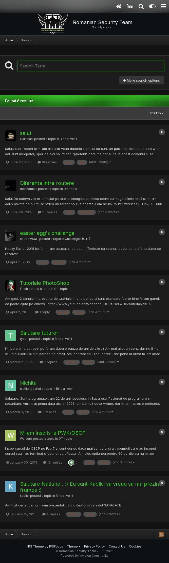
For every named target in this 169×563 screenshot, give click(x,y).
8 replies (47, 412)
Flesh (24, 289)
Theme (73, 546)
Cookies (135, 546)
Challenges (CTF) (77, 239)
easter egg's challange (47, 233)
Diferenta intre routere (47, 183)
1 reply (42, 312)
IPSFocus (56, 546)
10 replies (47, 162)
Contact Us (117, 546)
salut (25, 133)
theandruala (28, 189)
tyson (24, 339)
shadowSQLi (29, 239)
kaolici (24, 496)
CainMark (26, 139)
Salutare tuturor (39, 333)
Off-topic (70, 189)
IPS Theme (35, 546)
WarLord (26, 439)
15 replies (52, 462)
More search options (141, 80)
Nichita (28, 383)
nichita (25, 389)
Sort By (156, 113)
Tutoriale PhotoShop (44, 283)
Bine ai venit (68, 139)
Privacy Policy (94, 546)
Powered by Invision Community (85, 555)
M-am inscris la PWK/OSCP (52, 433)
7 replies (49, 362)
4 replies (51, 514)
